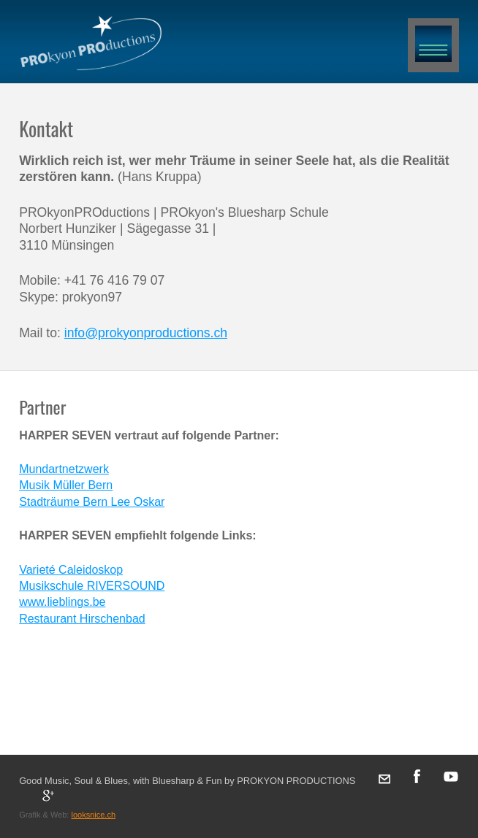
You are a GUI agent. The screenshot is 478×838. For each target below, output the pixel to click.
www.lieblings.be (62, 602)
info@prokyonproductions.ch (145, 333)
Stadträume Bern (64, 502)
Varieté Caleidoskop (71, 570)
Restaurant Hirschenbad (82, 618)
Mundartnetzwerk (64, 469)
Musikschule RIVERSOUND (91, 586)
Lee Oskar (138, 502)
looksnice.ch (93, 814)
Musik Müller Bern (66, 485)
